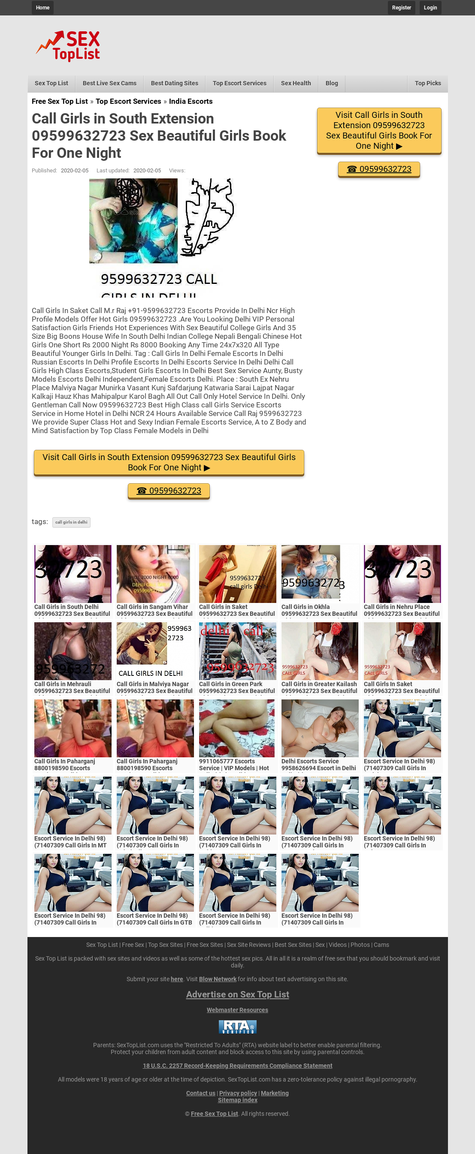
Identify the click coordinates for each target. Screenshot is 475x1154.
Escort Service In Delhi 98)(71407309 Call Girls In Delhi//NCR (234, 922)
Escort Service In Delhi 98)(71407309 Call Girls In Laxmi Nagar (317, 922)
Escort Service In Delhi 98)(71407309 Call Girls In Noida (234, 845)
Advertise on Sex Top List (237, 994)
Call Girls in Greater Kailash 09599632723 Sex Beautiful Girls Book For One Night (319, 691)
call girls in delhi (71, 522)
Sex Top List (51, 83)
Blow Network (217, 979)
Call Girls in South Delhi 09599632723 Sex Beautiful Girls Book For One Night (72, 613)
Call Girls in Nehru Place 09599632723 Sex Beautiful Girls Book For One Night (402, 613)
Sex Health (296, 83)
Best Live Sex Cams (109, 83)
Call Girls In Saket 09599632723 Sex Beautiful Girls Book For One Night (402, 691)
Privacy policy (238, 1093)
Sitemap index (237, 1100)
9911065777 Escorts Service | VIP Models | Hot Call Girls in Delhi (234, 768)
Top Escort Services (239, 83)
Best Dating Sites (174, 83)
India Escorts (191, 101)
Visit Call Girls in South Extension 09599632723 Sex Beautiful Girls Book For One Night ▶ (169, 462)
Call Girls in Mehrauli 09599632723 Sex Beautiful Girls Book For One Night (72, 691)
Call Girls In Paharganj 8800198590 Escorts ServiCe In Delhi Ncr (64, 768)
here (177, 979)
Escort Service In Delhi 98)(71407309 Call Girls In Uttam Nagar (70, 922)
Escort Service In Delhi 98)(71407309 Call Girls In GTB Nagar (154, 922)
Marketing (275, 1093)
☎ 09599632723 (168, 490)
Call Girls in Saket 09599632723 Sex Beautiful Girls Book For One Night (237, 613)
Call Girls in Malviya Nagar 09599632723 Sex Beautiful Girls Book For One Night (155, 691)
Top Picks (428, 83)
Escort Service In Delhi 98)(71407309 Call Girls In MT (70, 842)
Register (401, 8)
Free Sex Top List (60, 101)
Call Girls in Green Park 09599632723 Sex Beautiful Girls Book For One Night (237, 691)
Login (430, 8)
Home (42, 8)
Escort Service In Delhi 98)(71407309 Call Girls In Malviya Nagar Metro (399, 768)
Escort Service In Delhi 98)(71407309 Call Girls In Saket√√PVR (399, 845)
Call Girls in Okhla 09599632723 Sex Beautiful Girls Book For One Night (319, 613)
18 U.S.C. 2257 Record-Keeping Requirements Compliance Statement (238, 1065)
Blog (332, 83)
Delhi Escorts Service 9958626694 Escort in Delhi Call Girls (318, 768)
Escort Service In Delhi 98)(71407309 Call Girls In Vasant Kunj (317, 845)
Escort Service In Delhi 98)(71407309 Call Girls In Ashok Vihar (152, 845)
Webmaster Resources (237, 1009)
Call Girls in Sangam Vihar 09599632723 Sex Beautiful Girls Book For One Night (155, 613)
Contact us (200, 1093)
